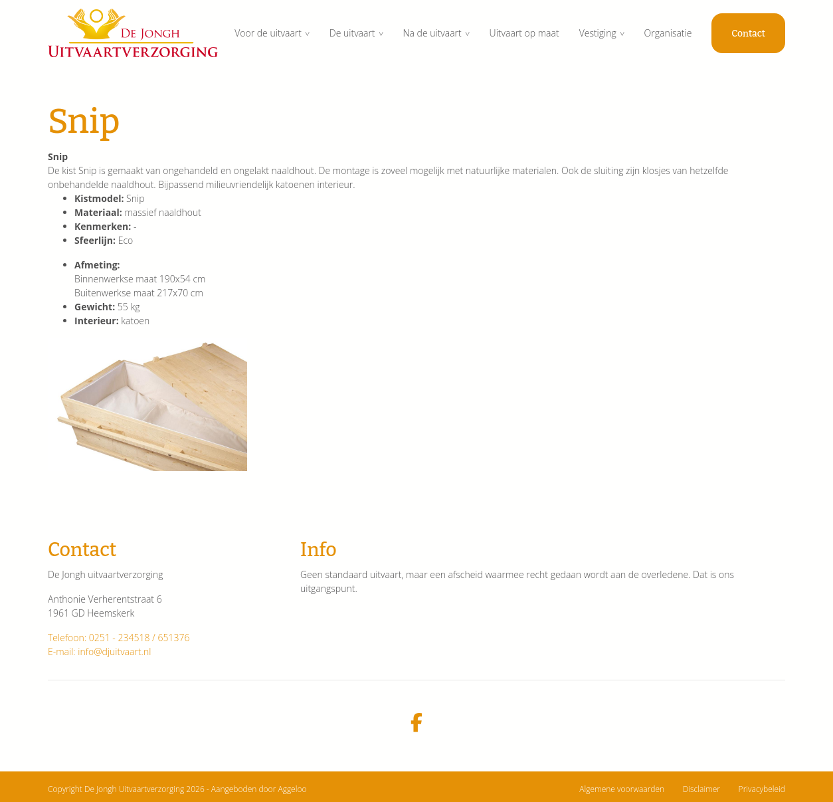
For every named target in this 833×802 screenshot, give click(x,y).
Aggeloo (292, 789)
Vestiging (597, 33)
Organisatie (668, 33)
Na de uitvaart (432, 33)
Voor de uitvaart (268, 33)
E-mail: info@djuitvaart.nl (99, 651)
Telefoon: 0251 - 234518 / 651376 (118, 637)
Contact (748, 33)
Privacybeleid (762, 789)
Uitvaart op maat (524, 33)
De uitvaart (352, 33)
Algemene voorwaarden (621, 789)
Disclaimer (701, 789)
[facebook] (416, 723)
